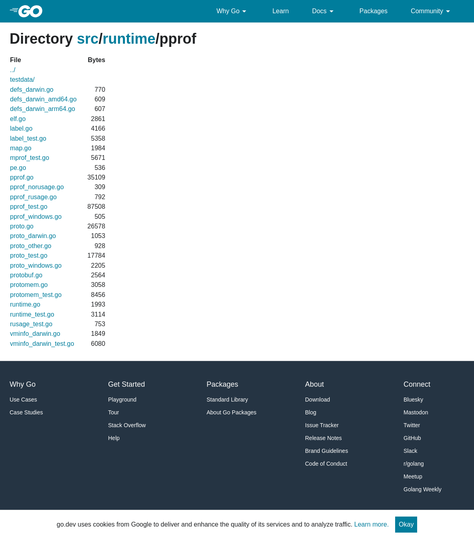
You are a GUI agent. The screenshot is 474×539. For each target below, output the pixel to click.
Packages (374, 11)
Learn (280, 11)
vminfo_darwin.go (35, 333)
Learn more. (371, 524)
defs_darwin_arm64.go (42, 108)
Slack (410, 451)
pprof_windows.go (36, 216)
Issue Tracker (322, 425)
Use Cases (23, 399)
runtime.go (25, 304)
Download (317, 399)
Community (432, 11)
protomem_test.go (36, 294)
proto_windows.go (36, 265)
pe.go (18, 167)
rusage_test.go (31, 324)
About (314, 384)
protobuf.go (26, 275)
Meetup (413, 476)
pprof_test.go (28, 206)
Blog (310, 412)
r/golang (414, 463)
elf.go (18, 118)
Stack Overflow (127, 425)
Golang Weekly (423, 489)
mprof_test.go (29, 157)
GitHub (412, 438)
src (87, 38)
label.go (21, 128)
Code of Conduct (326, 463)
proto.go (22, 226)
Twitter (412, 425)
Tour (113, 412)
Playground (122, 399)
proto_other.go (30, 245)
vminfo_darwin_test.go (42, 343)
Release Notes (323, 438)
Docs (324, 11)
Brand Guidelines (326, 451)
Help (114, 438)
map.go (20, 148)
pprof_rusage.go (33, 197)
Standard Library (227, 399)
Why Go (233, 11)
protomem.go (29, 284)
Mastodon (416, 412)
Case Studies (26, 412)
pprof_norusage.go (37, 187)
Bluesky (413, 399)
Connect (417, 384)
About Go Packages (232, 412)
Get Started (126, 384)
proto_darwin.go (33, 235)
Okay (406, 524)
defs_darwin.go (32, 89)
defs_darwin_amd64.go (43, 99)
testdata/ (22, 79)
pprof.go (22, 177)
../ (12, 70)
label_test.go (28, 138)
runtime (128, 38)
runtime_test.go (32, 314)
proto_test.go (28, 255)
